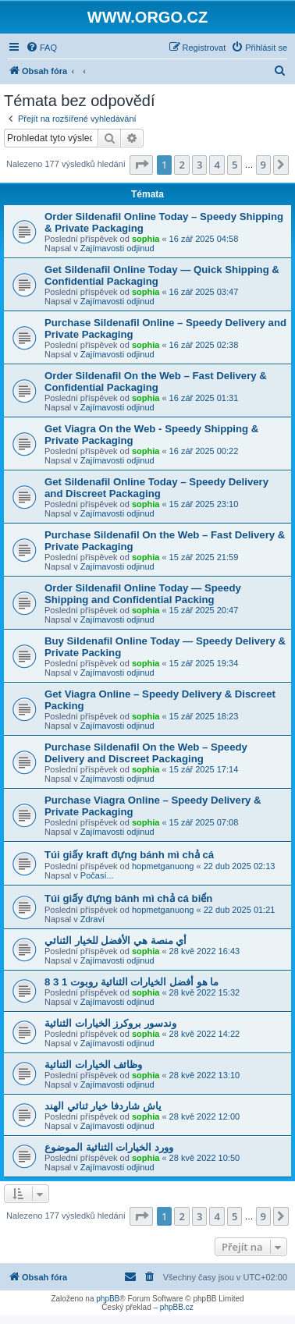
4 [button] (216, 165)
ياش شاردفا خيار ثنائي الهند (103, 1106)
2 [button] (181, 165)
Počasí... (97, 875)
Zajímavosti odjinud (117, 248)
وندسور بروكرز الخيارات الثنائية (110, 1023)
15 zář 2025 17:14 (204, 769)
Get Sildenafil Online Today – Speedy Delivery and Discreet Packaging (156, 487)
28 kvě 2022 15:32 (204, 992)
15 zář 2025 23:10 (204, 504)
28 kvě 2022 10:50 (204, 1157)
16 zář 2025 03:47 (204, 291)
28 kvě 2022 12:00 (204, 1116)
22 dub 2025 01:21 (239, 909)
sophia (145, 238)
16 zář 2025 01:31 (204, 398)
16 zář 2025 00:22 (204, 451)
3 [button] (199, 165)
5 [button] (234, 165)
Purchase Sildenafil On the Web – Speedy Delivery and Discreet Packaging (145, 753)
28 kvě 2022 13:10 (204, 1075)
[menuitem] (41, 47)
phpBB (107, 1298)
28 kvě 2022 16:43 (204, 951)
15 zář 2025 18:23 (204, 716)
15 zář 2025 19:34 (204, 663)
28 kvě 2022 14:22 (204, 1033)
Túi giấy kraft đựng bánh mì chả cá (129, 855)
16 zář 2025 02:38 (204, 345)
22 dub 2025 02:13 (239, 866)
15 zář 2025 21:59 (204, 557)
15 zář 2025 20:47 (204, 610)
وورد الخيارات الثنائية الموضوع (108, 1147)
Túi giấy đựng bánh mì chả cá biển (128, 898)
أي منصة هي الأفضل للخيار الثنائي (115, 940)
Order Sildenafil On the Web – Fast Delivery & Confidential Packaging (155, 381)
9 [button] (263, 165)
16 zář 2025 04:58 (204, 238)
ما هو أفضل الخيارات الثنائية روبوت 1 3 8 (131, 982)
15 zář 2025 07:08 (204, 822)
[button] (141, 164)
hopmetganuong (163, 866)
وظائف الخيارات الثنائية (93, 1064)
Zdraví (92, 919)
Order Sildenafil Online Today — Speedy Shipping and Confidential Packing (142, 593)
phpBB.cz (177, 1307)
